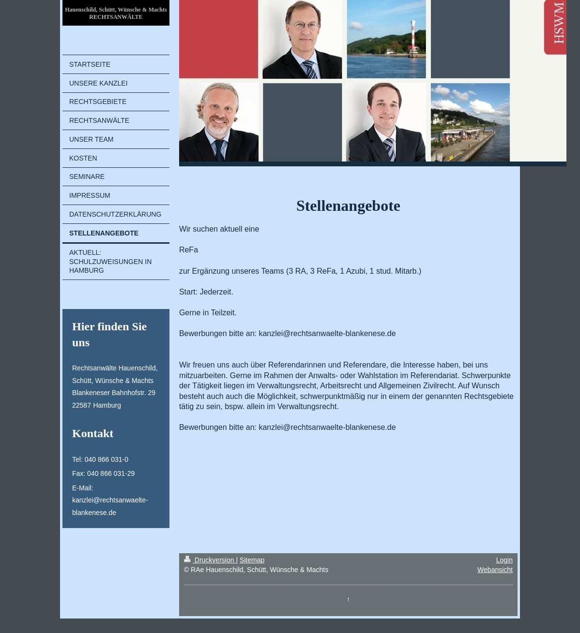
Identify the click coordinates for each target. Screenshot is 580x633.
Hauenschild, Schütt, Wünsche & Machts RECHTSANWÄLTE (116, 13)
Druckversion (210, 560)
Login (504, 560)
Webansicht (495, 570)
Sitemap (252, 560)
